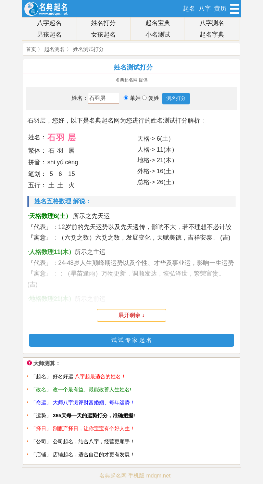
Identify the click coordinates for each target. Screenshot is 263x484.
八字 (205, 8)
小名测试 (158, 34)
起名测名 (54, 49)
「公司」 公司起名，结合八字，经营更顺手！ (83, 441)
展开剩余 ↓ (131, 315)
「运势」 (83, 415)
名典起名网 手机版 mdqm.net (135, 476)
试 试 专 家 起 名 (131, 340)
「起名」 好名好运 (78, 376)
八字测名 (212, 23)
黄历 (220, 8)
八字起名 (49, 23)
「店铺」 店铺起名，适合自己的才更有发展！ (83, 454)
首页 (31, 49)
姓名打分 (103, 23)
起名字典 (212, 34)
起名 (189, 8)
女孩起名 (103, 34)
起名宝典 (158, 23)
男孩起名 (49, 34)
